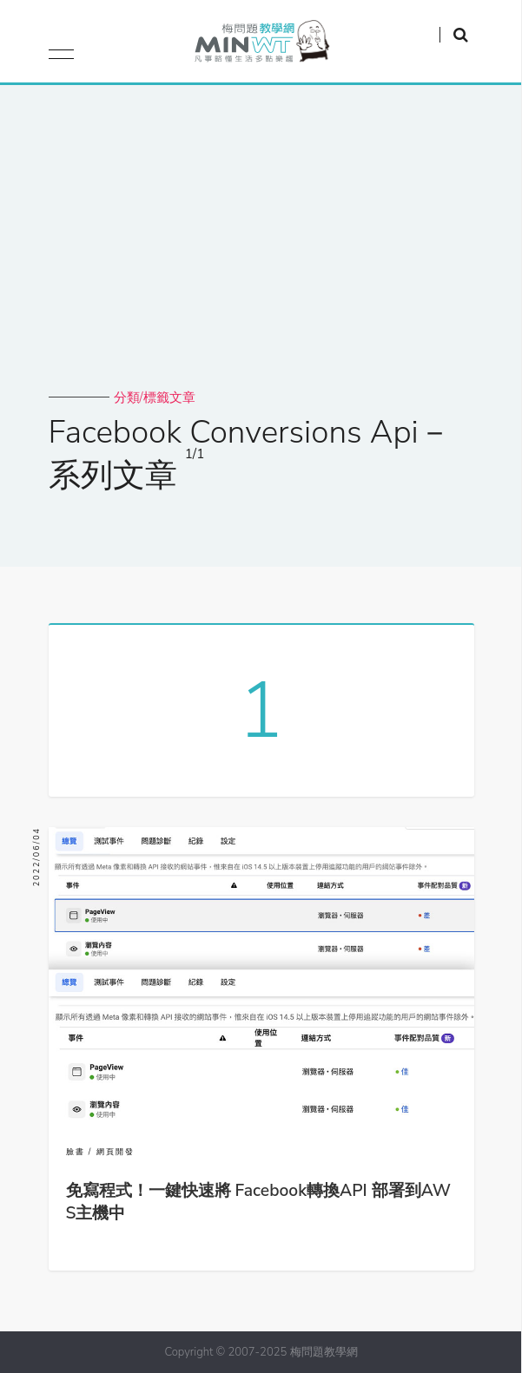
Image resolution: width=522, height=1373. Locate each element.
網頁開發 (115, 1151)
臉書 (75, 1151)
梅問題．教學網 (261, 45)
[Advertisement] (261, 258)
